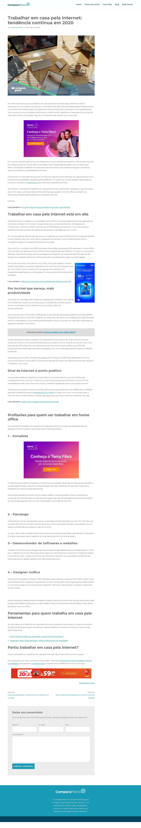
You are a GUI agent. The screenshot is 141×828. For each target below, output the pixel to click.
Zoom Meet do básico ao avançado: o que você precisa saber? (37, 642)
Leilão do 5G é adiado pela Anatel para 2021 (40, 405)
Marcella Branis (17, 28)
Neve (10, 825)
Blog (117, 4)
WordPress (27, 825)
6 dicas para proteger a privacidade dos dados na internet (46, 283)
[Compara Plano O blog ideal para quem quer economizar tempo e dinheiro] (19, 4)
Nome (15, 730)
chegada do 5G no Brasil (43, 396)
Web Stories (127, 4)
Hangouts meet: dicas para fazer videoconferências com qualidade (39, 646)
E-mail (42, 730)
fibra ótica (32, 183)
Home (78, 4)
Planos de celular (91, 4)
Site (67, 730)
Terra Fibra (107, 4)
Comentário (18, 740)
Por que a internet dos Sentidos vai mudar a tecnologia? (45, 208)
